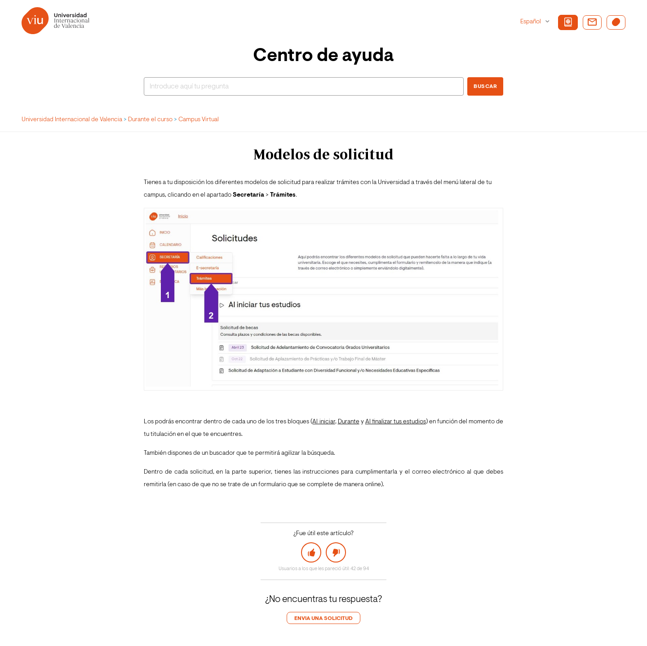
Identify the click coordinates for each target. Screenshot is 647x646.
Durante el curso (150, 120)
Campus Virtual (198, 120)
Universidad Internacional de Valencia (72, 120)
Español (531, 22)
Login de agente (35, 635)
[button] (311, 552)
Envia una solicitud (323, 618)
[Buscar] (304, 86)
